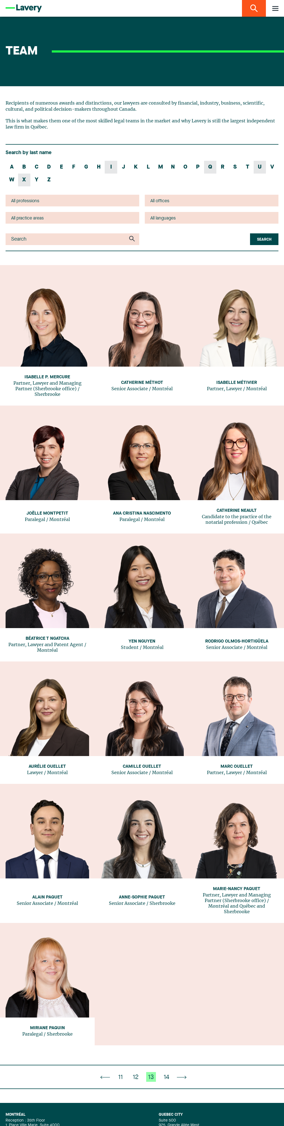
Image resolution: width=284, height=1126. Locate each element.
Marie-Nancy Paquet (236, 889)
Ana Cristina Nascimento (142, 513)
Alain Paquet (47, 897)
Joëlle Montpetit (47, 513)
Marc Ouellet (237, 766)
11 (120, 1077)
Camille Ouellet (142, 766)
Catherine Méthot (142, 383)
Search (264, 239)
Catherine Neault (237, 510)
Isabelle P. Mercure (47, 377)
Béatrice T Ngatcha (47, 638)
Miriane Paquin (47, 1028)
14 (166, 1077)
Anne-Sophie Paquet (142, 897)
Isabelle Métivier (236, 383)
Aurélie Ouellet (47, 766)
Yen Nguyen (142, 641)
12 (136, 1077)
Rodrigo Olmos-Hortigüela (236, 641)
